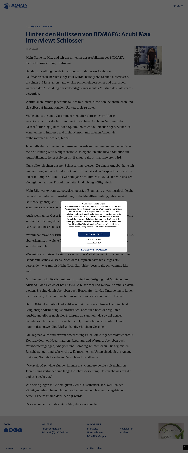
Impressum (101, 250)
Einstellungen (93, 239)
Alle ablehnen (94, 243)
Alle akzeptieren (94, 234)
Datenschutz (87, 250)
